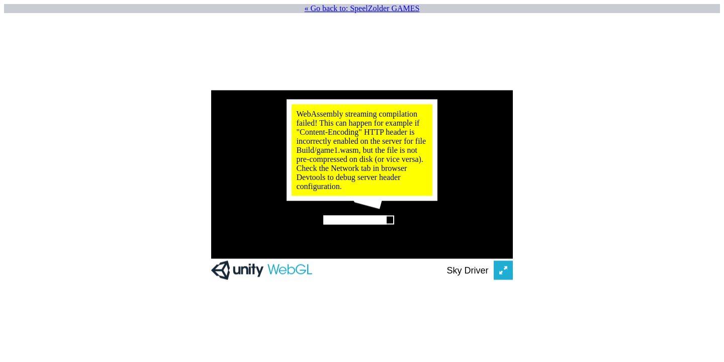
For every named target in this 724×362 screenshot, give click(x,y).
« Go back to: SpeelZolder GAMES (362, 8)
